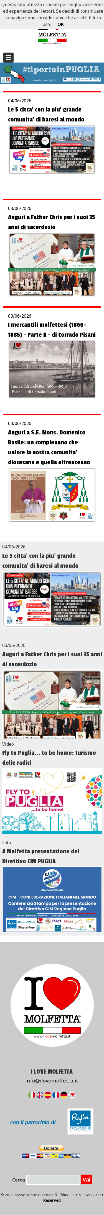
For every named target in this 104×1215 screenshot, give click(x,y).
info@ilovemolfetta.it (51, 1080)
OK (60, 24)
